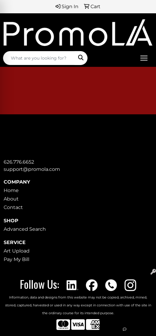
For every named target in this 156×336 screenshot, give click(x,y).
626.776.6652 (19, 162)
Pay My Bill (16, 259)
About (11, 199)
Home (11, 190)
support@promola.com (32, 169)
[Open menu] (144, 58)
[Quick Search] (39, 58)
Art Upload (17, 251)
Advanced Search (25, 229)
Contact (13, 207)
